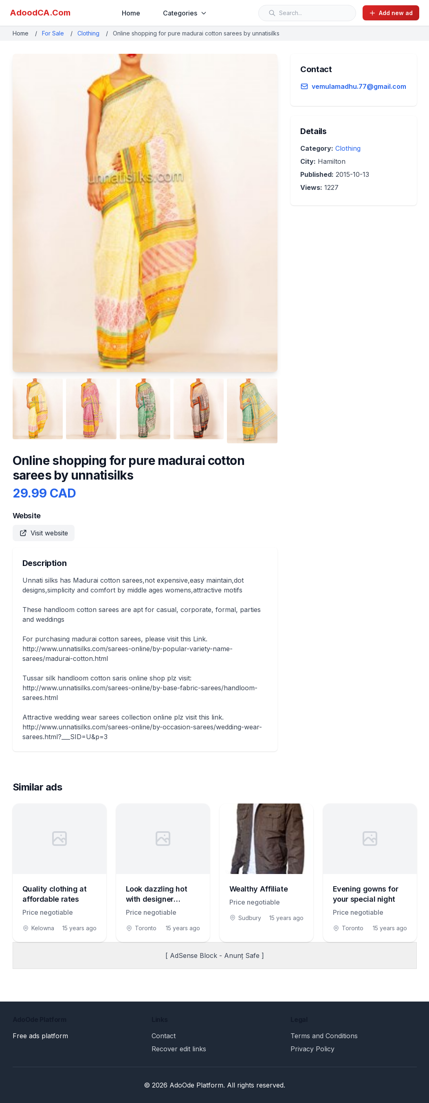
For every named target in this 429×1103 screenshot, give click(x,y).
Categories (185, 13)
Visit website (43, 533)
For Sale (53, 33)
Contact (164, 1036)
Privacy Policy (312, 1049)
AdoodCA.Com (40, 13)
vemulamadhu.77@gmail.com (359, 86)
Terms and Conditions (324, 1036)
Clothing (88, 33)
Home (131, 13)
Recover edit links (179, 1049)
